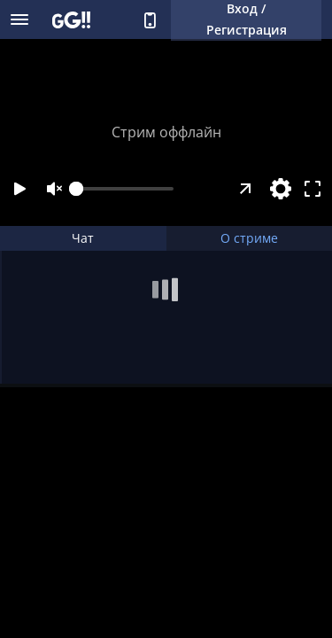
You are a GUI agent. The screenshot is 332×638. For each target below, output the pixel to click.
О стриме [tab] (249, 238)
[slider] (125, 189)
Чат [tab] (83, 238)
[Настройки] (280, 189)
